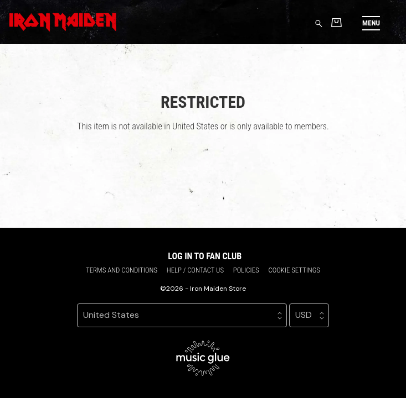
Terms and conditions (121, 270)
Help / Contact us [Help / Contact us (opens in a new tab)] (195, 270)
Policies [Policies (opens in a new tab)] (246, 270)
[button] (371, 23)
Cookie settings (294, 270)
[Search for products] (318, 23)
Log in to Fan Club (204, 256)
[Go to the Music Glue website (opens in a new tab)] (203, 358)
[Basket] (336, 22)
